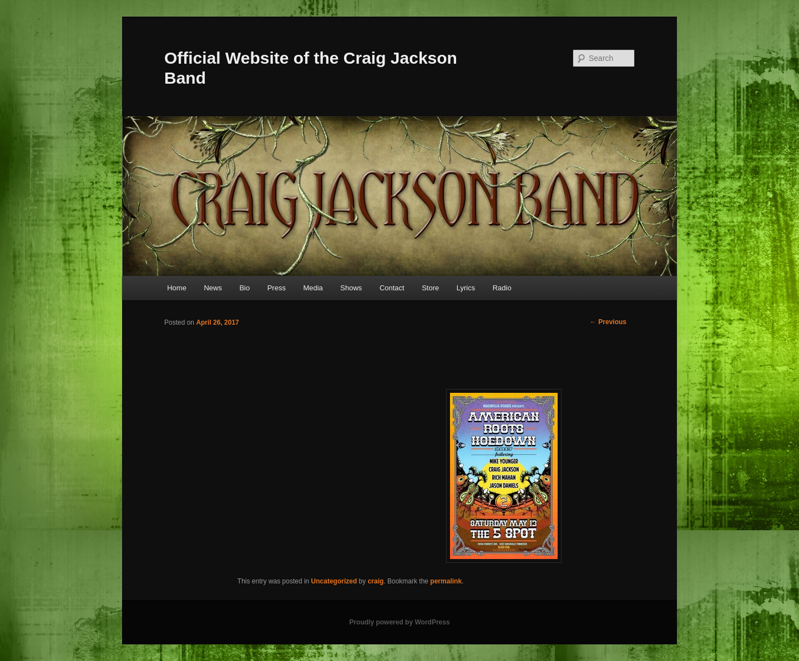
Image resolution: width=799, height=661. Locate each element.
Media (312, 288)
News (213, 288)
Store (430, 288)
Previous (608, 322)
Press (276, 288)
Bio (244, 288)
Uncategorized (334, 581)
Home (176, 288)
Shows (351, 288)
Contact (392, 288)
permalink (446, 581)
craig (376, 581)
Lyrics (466, 288)
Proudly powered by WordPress (399, 622)
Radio (502, 288)
